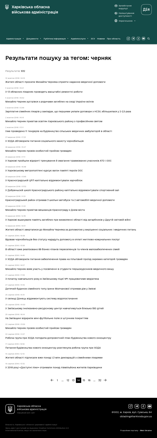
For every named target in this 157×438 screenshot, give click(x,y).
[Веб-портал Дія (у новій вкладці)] (146, 9)
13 (73, 380)
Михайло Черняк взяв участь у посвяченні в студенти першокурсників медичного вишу (59, 269)
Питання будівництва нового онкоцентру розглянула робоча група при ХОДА (53, 347)
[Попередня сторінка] (52, 380)
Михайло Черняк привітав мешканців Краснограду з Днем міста (45, 210)
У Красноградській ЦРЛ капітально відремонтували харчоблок (43, 180)
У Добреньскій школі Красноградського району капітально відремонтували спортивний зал (62, 190)
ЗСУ (93, 39)
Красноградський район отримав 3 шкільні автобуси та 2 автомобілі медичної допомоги (60, 200)
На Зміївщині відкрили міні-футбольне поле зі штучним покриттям (46, 318)
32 (99, 380)
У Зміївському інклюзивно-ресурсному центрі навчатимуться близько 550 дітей (54, 308)
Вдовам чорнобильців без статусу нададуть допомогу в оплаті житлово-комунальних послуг (62, 239)
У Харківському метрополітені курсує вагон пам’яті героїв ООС (44, 170)
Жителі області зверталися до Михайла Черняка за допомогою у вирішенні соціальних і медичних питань (70, 229)
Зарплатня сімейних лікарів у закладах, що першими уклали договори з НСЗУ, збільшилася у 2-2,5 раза (68, 111)
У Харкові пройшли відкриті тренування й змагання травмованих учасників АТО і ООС (58, 160)
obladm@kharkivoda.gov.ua (136, 416)
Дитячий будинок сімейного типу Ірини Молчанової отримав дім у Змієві (50, 288)
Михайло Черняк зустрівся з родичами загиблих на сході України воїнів (49, 101)
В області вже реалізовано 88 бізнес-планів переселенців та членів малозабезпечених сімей (62, 249)
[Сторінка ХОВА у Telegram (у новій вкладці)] (133, 38)
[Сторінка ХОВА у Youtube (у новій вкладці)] (143, 38)
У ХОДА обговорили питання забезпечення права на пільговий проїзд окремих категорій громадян (66, 259)
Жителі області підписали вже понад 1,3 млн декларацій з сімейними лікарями (54, 357)
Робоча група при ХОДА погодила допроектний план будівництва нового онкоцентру (58, 338)
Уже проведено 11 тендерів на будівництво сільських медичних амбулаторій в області (58, 131)
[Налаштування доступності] (124, 14)
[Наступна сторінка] (105, 380)
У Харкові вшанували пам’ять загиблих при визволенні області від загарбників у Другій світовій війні (68, 219)
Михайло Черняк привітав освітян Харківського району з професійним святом (53, 121)
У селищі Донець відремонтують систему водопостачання (41, 298)
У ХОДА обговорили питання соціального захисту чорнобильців (44, 141)
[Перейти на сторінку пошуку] (148, 38)
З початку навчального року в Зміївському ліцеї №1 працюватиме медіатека (52, 279)
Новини (101, 39)
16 (89, 380)
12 (68, 380)
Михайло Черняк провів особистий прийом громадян (38, 151)
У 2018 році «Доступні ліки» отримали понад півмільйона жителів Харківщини (53, 367)
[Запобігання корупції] (124, 7)
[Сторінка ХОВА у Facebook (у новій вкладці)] (138, 38)
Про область (114, 39)
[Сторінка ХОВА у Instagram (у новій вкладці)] (128, 38)
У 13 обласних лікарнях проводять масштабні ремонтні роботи (44, 91)
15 (84, 380)
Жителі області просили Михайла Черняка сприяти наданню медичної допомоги (55, 82)
